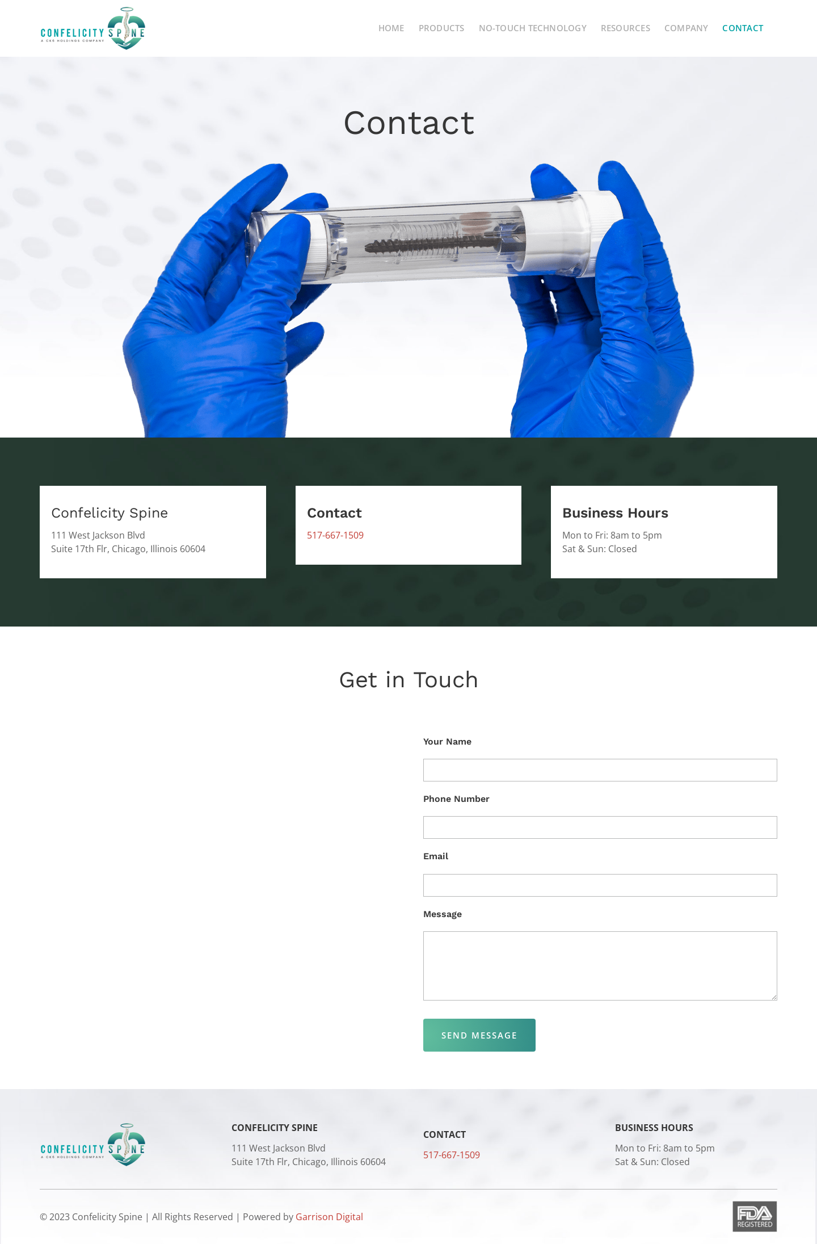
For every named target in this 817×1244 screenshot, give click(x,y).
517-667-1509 (335, 535)
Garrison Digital (329, 1217)
